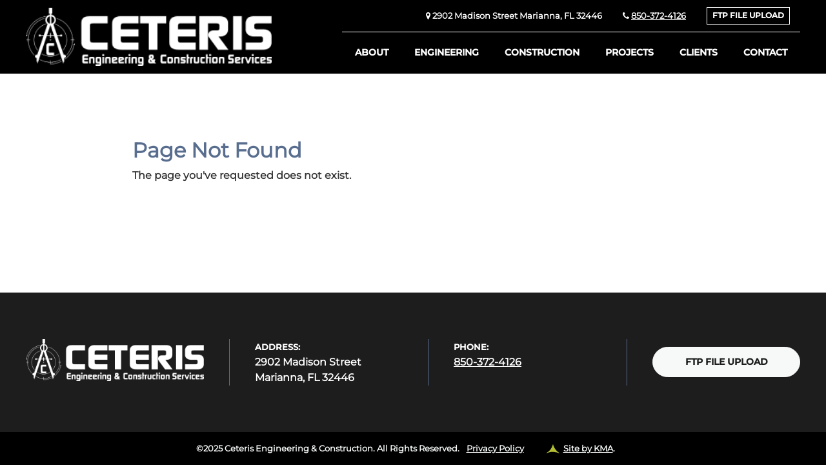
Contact (765, 52)
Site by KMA (588, 448)
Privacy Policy (495, 448)
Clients (699, 52)
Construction (542, 52)
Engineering (446, 52)
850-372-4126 (658, 16)
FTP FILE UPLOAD (748, 15)
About (371, 52)
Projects (629, 52)
